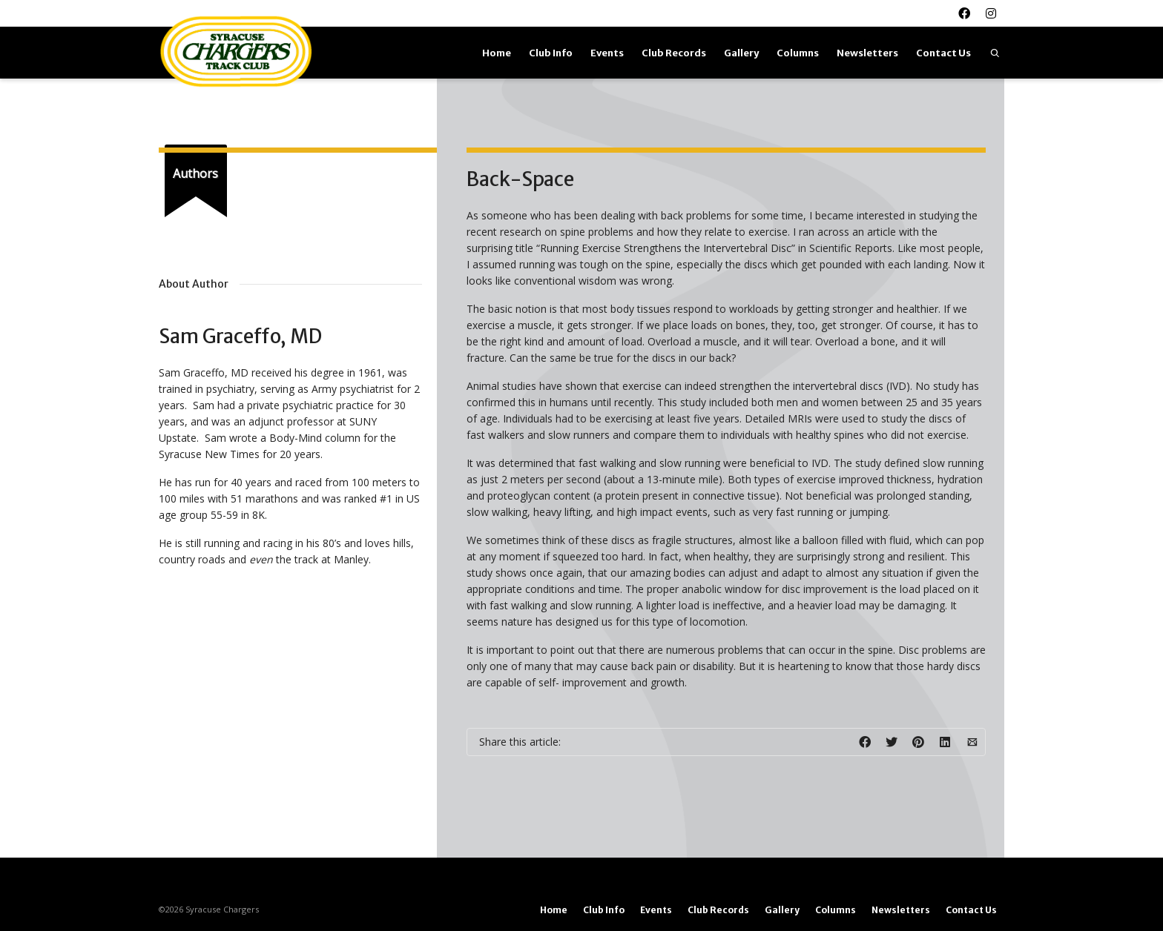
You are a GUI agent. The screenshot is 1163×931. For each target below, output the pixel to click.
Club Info (551, 53)
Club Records (674, 53)
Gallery (741, 53)
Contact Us (943, 53)
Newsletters (867, 53)
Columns (798, 53)
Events (607, 53)
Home (496, 53)
